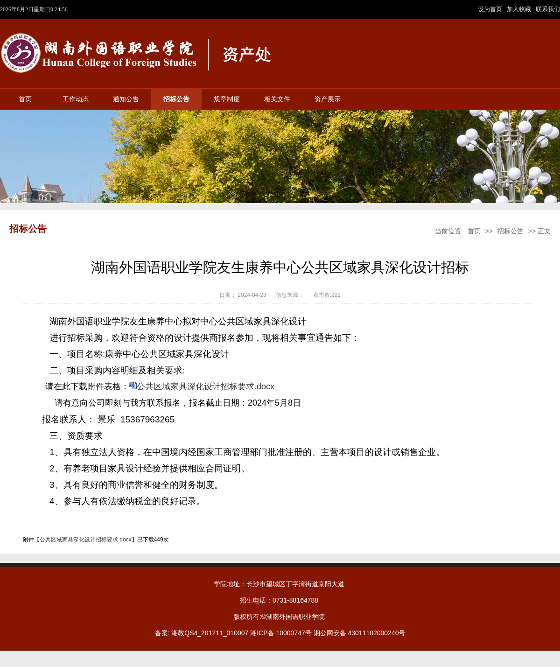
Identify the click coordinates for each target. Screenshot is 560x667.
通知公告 (126, 99)
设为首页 (491, 9)
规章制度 (227, 99)
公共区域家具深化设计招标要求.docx (205, 386)
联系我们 (548, 9)
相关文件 (277, 99)
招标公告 (176, 99)
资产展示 (328, 99)
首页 (25, 99)
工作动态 (76, 99)
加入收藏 (520, 9)
